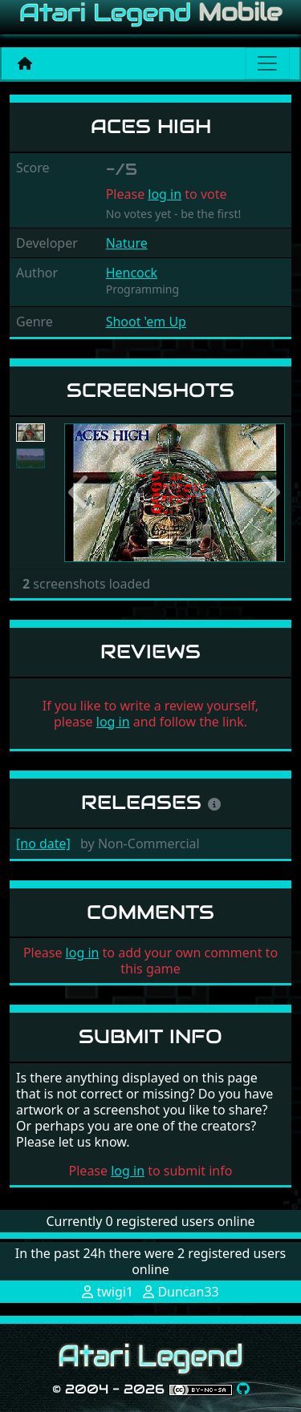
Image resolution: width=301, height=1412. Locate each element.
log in (164, 194)
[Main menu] (267, 63)
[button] (80, 492)
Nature (127, 243)
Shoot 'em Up (146, 321)
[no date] (43, 843)
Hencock (131, 272)
